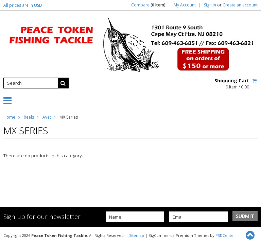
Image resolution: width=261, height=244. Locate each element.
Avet (46, 117)
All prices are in (22, 5)
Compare (148, 5)
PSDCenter (225, 235)
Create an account (240, 5)
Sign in (210, 5)
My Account (185, 5)
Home (9, 117)
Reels (29, 117)
